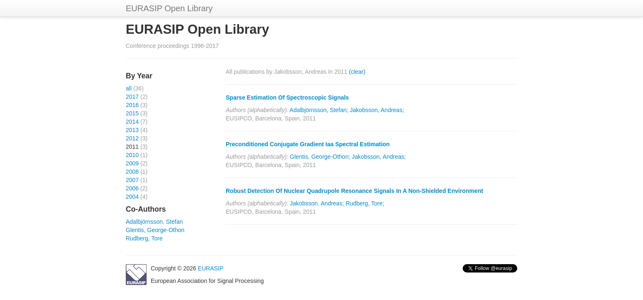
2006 (132, 188)
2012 (132, 138)
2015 (132, 113)
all (129, 88)
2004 (132, 196)
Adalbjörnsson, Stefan (154, 221)
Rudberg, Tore (144, 238)
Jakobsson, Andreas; (377, 110)
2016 (132, 105)
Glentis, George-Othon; (320, 156)
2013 (132, 130)
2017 (132, 96)
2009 (132, 163)
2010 (132, 155)
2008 (132, 171)
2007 (132, 180)
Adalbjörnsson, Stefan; (318, 110)
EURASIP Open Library (169, 8)
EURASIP (210, 268)
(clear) (357, 71)
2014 (132, 121)
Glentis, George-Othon (155, 230)
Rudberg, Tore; (365, 203)
